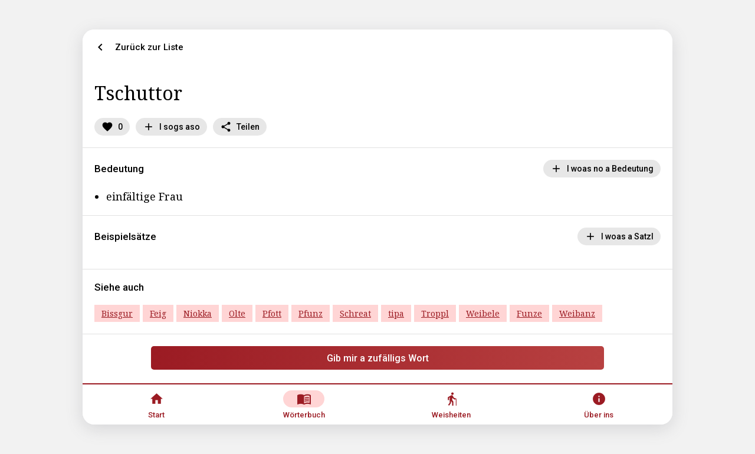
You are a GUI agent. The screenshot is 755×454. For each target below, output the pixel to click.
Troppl (435, 313)
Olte (237, 313)
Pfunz (310, 313)
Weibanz (577, 313)
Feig (158, 313)
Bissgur (117, 313)
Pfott (271, 313)
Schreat (355, 313)
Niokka (197, 313)
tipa (396, 313)
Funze (529, 313)
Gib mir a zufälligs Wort (378, 358)
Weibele (483, 313)
